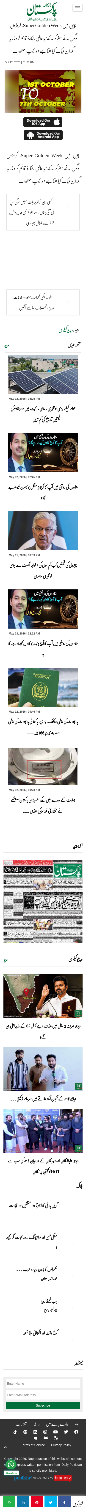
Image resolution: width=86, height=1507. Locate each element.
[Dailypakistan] (36, 13)
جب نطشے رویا (49, 1301)
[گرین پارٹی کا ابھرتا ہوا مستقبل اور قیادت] (71, 1213)
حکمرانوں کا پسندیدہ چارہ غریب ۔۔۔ (36, 1269)
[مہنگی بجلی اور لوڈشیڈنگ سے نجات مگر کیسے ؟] (71, 1245)
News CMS (41, 1478)
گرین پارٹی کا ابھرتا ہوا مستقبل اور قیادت (33, 1205)
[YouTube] (52, 1432)
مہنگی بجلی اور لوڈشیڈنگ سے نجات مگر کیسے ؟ (31, 1242)
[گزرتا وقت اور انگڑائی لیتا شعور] (71, 1340)
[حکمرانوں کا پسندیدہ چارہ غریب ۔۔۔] (71, 1277)
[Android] (43, 1438)
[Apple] (32, 1438)
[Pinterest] (22, 1432)
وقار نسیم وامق (50, 1310)
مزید (7, 345)
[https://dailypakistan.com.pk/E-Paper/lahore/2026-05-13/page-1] (43, 901)
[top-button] (5, 1447)
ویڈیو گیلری (66, 330)
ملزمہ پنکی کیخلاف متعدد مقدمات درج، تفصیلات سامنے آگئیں (33, 302)
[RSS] (53, 1438)
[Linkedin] (32, 1432)
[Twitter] (63, 1432)
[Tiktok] (12, 1432)
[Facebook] (73, 1432)
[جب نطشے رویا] (71, 1309)
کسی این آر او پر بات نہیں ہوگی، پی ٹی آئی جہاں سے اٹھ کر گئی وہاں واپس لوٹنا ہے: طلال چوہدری (31, 212)
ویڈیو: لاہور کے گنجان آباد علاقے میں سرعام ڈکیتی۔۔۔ (43, 1099)
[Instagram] (42, 1432)
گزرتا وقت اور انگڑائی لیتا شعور (40, 1333)
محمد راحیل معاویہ (49, 1278)
